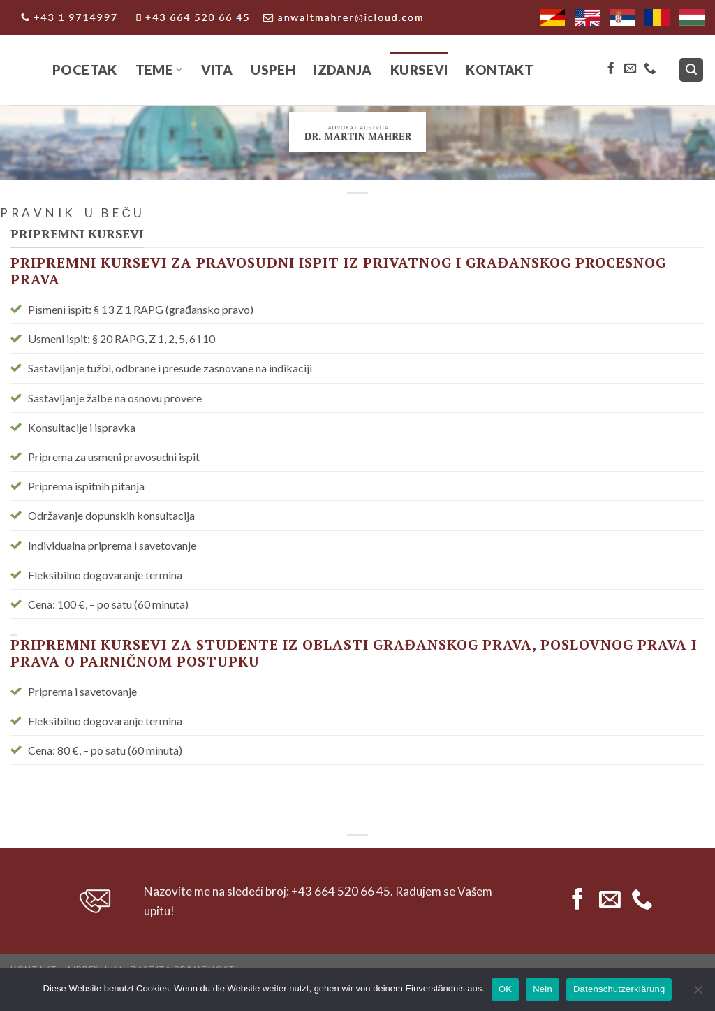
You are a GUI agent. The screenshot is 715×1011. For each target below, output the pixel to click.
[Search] (691, 70)
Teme (159, 69)
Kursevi (419, 69)
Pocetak (84, 69)
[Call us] (650, 69)
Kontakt (499, 69)
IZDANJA (343, 69)
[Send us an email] (630, 69)
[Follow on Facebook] (611, 69)
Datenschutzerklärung (619, 989)
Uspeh (273, 69)
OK (505, 989)
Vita (217, 69)
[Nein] (698, 993)
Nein (542, 989)
